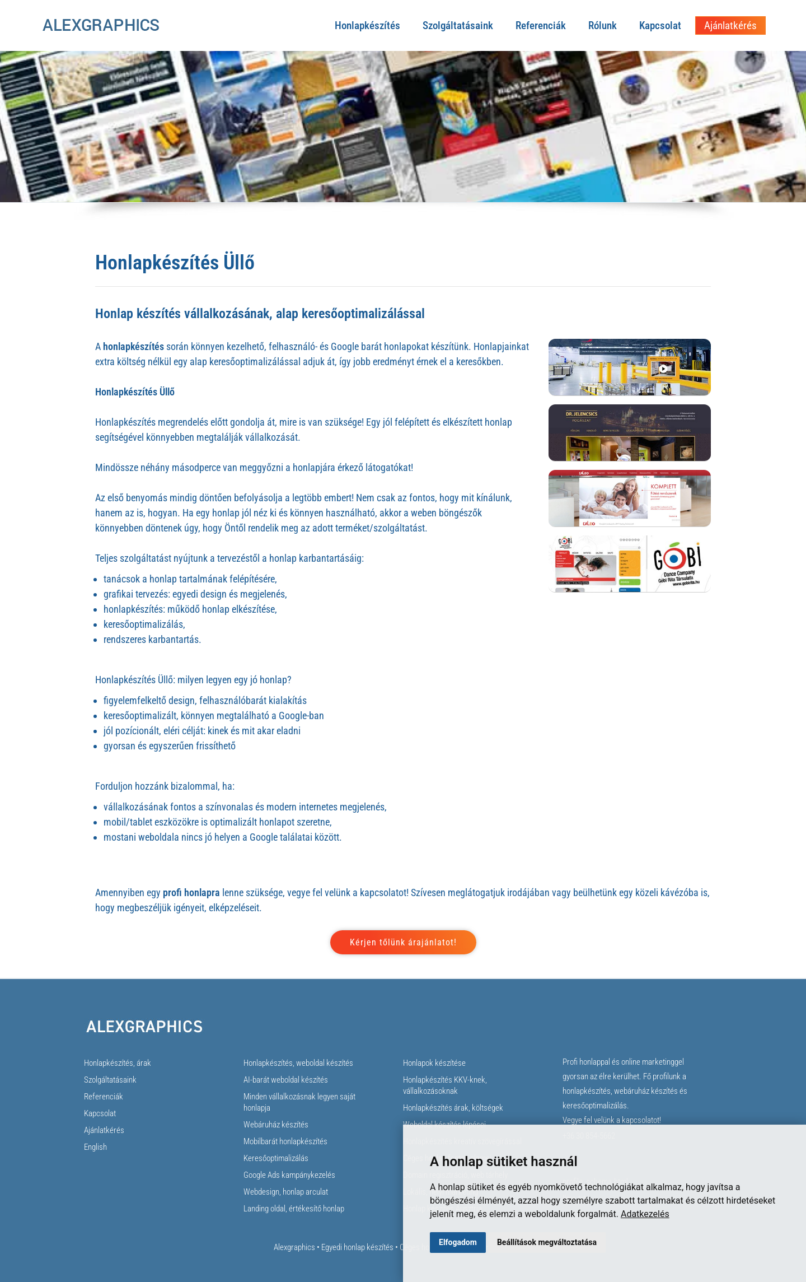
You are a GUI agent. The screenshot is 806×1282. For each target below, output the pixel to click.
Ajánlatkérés (730, 25)
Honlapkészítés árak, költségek (453, 1108)
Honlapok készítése (434, 1063)
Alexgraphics (294, 1247)
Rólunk (602, 25)
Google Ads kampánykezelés (289, 1175)
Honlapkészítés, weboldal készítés (298, 1063)
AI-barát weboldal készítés (285, 1080)
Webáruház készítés (275, 1125)
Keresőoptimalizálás (275, 1158)
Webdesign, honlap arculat (285, 1192)
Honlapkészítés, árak (117, 1063)
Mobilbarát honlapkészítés (285, 1141)
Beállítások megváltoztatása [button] (547, 1242)
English (95, 1147)
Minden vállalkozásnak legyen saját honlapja (299, 1102)
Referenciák (541, 25)
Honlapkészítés (367, 25)
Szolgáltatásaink (458, 25)
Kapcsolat (660, 25)
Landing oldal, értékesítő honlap (293, 1209)
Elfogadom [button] (458, 1242)
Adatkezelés (645, 1214)
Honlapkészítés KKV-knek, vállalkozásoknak (445, 1085)
